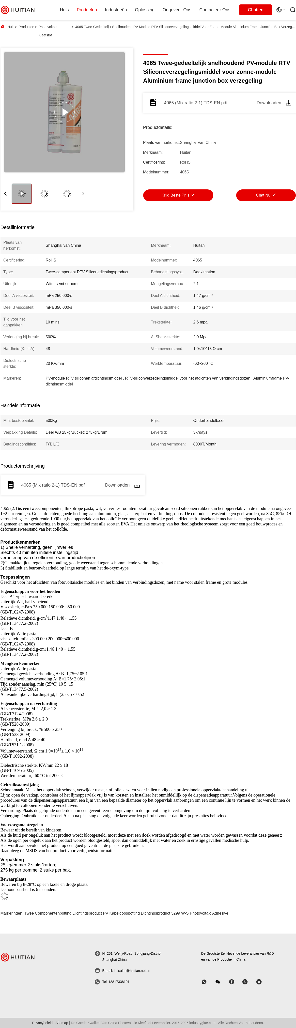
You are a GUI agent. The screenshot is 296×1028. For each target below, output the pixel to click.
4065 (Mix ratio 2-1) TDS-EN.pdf (196, 102)
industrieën (116, 9)
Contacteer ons (214, 9)
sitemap (61, 1023)
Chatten (255, 9)
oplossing (145, 9)
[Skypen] (235, 982)
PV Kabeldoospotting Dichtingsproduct (136, 913)
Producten (26, 27)
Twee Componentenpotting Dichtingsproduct (63, 913)
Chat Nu (263, 195)
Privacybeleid (42, 1023)
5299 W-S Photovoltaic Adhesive (199, 913)
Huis (64, 9)
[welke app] (207, 982)
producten (87, 9)
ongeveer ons (177, 9)
